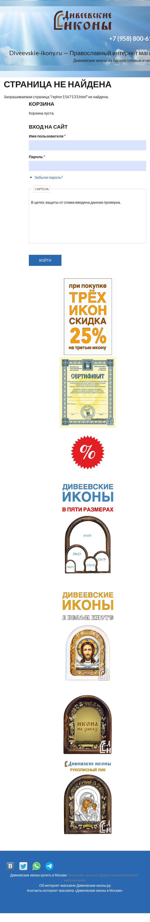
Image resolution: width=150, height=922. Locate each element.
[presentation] (51, 223)
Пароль (37, 156)
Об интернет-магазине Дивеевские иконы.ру (75, 885)
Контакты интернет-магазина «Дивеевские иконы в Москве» (75, 890)
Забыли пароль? (49, 177)
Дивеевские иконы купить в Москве (38, 875)
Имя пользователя (47, 136)
